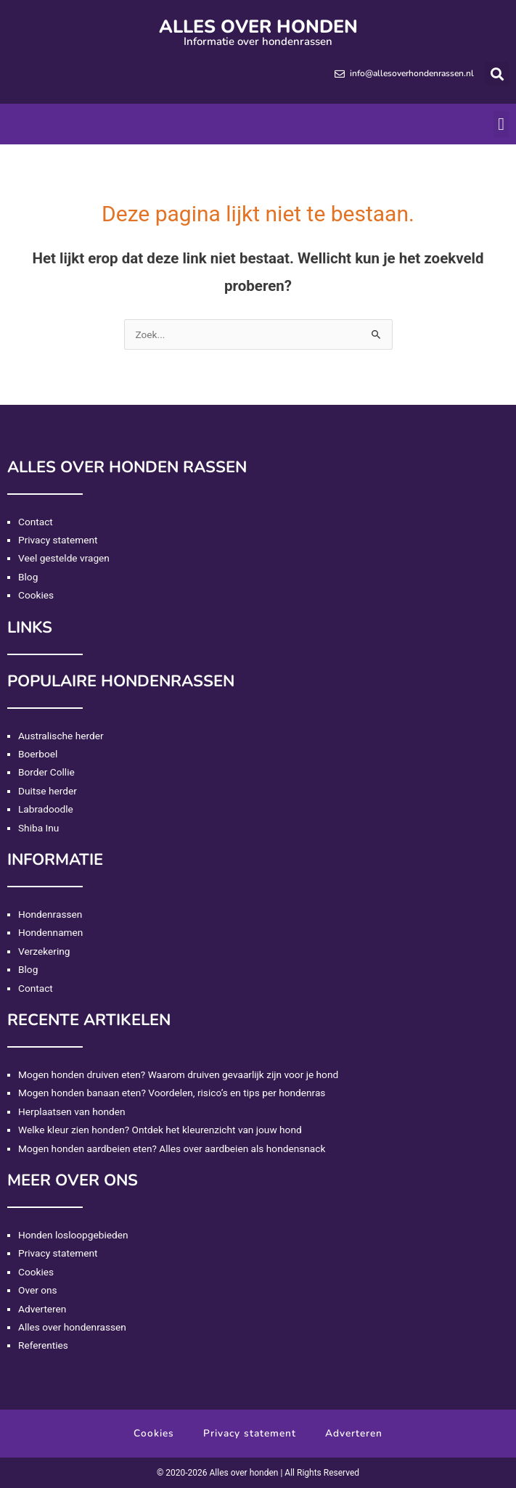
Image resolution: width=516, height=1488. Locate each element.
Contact (35, 521)
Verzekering (44, 951)
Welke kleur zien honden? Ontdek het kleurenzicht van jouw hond (160, 1129)
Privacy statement (58, 540)
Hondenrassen (50, 914)
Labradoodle (45, 809)
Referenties (43, 1345)
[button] (497, 74)
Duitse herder (47, 791)
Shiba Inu (38, 828)
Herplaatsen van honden (72, 1111)
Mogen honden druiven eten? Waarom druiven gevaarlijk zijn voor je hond (178, 1074)
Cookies (36, 595)
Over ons (37, 1290)
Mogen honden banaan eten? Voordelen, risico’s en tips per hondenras (171, 1092)
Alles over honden (258, 27)
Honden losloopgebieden (73, 1235)
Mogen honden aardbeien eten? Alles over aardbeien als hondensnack (171, 1148)
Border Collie (46, 772)
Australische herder (61, 735)
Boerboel (37, 754)
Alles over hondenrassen (72, 1327)
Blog (28, 577)
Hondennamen (50, 932)
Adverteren (42, 1309)
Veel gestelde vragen (64, 558)
